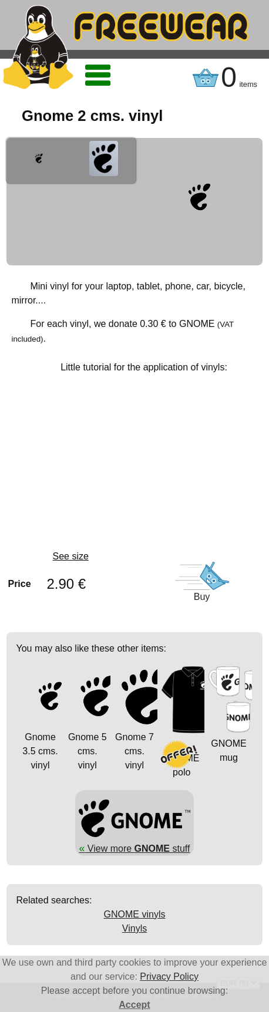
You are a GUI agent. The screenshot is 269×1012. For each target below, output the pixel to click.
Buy (202, 597)
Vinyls (134, 928)
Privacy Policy (169, 976)
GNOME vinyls (135, 914)
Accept (134, 1005)
